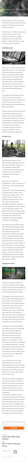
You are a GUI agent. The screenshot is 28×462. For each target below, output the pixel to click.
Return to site (7, 1)
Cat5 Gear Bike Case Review (11, 432)
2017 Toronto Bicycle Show (14, 438)
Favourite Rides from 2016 (13, 11)
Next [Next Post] (3, 436)
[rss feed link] (15, 444)
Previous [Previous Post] (4, 429)
